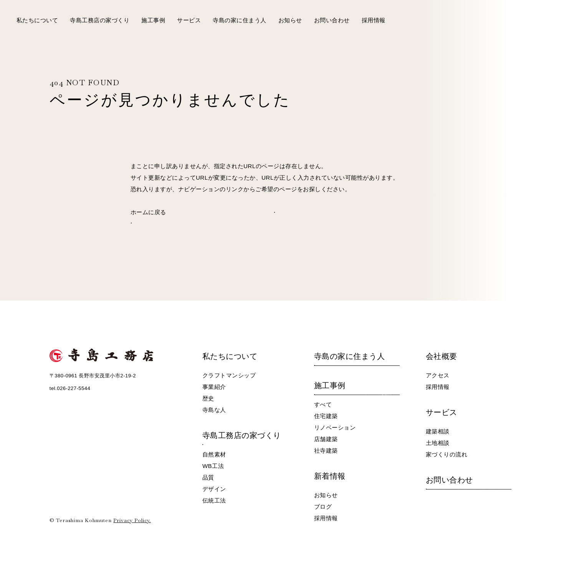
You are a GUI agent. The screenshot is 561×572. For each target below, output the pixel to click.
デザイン (214, 489)
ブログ (323, 506)
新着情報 (330, 476)
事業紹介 (214, 387)
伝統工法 (214, 500)
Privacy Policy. (132, 520)
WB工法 (213, 466)
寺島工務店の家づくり (99, 20)
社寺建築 (326, 450)
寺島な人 (214, 410)
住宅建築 (326, 416)
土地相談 (438, 443)
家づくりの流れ (447, 454)
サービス (189, 20)
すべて (323, 404)
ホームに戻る (148, 212)
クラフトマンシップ (229, 375)
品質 (208, 477)
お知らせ (290, 20)
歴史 (208, 398)
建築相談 (438, 431)
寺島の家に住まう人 (239, 20)
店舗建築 (326, 439)
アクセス (438, 375)
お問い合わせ (332, 20)
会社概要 (441, 356)
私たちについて (37, 20)
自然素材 (214, 454)
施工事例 (153, 20)
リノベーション (335, 427)
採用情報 (374, 20)
